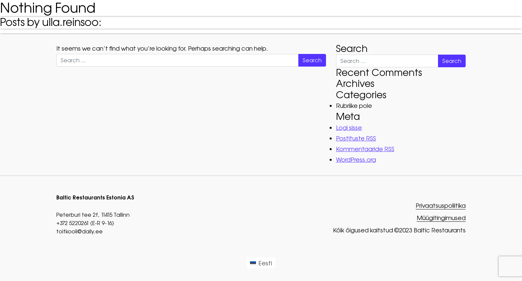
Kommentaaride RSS (365, 149)
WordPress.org (356, 159)
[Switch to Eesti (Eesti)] (261, 262)
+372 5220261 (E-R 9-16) (85, 223)
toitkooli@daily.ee (79, 231)
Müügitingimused (441, 218)
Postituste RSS (356, 138)
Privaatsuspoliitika (441, 205)
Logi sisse (349, 128)
